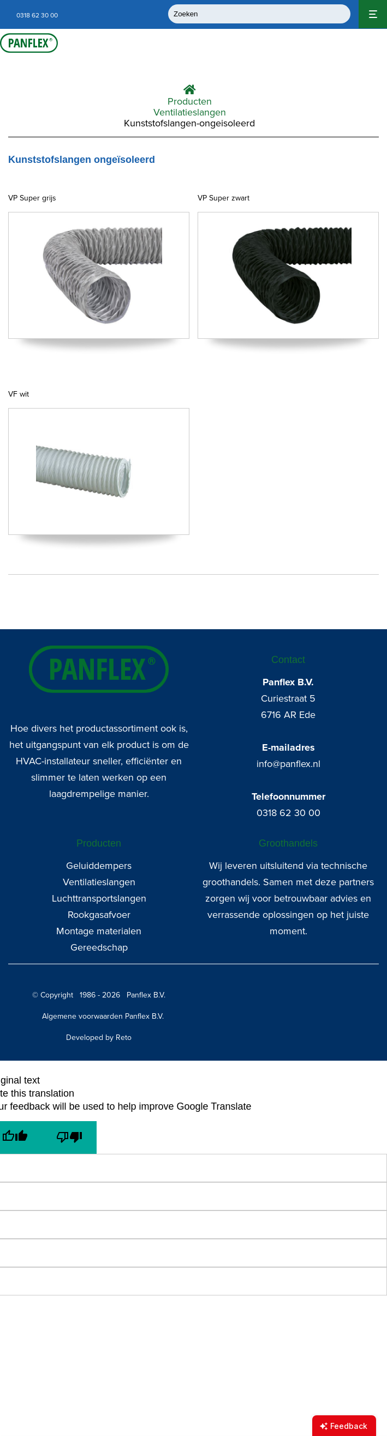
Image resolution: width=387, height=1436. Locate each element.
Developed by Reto (99, 1037)
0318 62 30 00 (288, 813)
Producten (190, 101)
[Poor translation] (69, 1137)
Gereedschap (99, 947)
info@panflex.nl (288, 764)
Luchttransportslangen (99, 898)
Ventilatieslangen (189, 112)
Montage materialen (98, 931)
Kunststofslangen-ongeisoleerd (189, 123)
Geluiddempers (99, 866)
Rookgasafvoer (99, 915)
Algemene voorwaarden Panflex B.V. (103, 1016)
